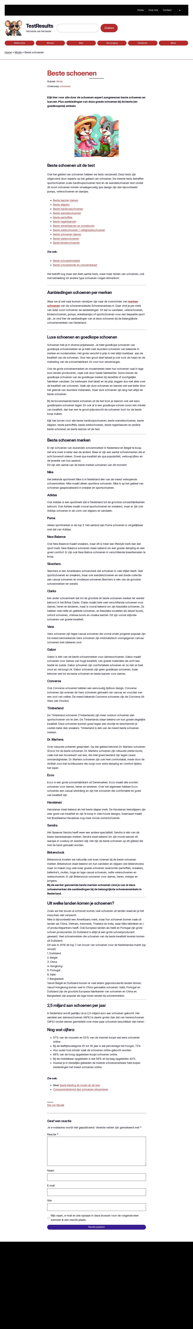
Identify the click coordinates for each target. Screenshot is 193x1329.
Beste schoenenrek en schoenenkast (75, 265)
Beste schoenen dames (67, 234)
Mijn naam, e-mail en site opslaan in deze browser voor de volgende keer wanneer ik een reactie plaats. (95, 1217)
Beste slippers (61, 204)
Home (8, 52)
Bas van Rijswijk (55, 1105)
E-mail (51, 1185)
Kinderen (142, 43)
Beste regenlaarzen (64, 221)
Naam (50, 1170)
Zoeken (109, 27)
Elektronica (19, 43)
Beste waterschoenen (66, 238)
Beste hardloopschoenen (68, 208)
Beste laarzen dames (65, 200)
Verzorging (112, 43)
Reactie (52, 1134)
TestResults (39, 26)
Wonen (50, 43)
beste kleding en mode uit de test (80, 1085)
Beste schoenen (72, 73)
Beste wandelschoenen (67, 213)
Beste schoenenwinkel (66, 260)
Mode (18, 52)
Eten (81, 43)
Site (49, 1200)
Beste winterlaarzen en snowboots (73, 225)
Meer (173, 43)
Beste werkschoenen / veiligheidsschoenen (79, 230)
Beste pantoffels (62, 217)
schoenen (65, 86)
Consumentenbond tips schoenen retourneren (80, 1089)
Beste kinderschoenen (66, 242)
